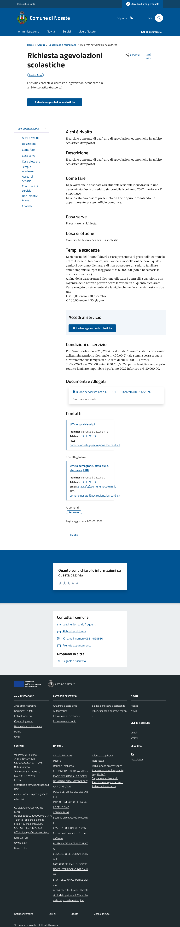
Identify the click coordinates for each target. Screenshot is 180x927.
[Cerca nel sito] (157, 18)
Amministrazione (28, 31)
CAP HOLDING (61, 812)
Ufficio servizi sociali (82, 424)
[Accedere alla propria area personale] (142, 4)
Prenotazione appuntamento (107, 782)
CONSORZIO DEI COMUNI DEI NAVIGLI (70, 856)
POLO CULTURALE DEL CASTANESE (70, 794)
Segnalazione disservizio (105, 778)
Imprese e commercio (64, 721)
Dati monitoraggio (23, 914)
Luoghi (134, 732)
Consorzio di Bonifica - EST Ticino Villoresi (70, 835)
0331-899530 (32, 771)
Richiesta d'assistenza (104, 786)
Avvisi (134, 711)
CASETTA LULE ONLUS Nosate (70, 828)
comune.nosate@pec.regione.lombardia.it (95, 445)
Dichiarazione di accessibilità (107, 766)
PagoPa (57, 761)
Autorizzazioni (60, 711)
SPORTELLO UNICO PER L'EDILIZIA (70, 882)
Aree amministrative (25, 706)
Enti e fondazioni (23, 716)
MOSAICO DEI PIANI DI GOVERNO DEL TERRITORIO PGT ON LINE (70, 869)
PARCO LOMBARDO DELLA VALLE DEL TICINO (70, 804)
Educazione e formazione (62, 45)
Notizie (134, 706)
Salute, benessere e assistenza (108, 706)
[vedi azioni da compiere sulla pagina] (146, 56)
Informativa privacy (102, 755)
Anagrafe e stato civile (65, 706)
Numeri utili (20, 848)
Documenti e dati (23, 711)
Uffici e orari (20, 843)
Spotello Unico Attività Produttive (70, 820)
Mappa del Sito (101, 914)
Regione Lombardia (26, 3)
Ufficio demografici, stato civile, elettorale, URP (89, 468)
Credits (74, 914)
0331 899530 (89, 436)
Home (30, 45)
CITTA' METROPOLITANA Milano (70, 771)
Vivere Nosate (87, 31)
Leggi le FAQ (98, 774)
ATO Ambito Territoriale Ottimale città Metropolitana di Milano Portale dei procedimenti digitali (70, 895)
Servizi (67, 31)
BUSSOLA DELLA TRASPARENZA (70, 846)
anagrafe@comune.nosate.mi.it (96, 486)
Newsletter (137, 759)
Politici (17, 731)
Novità (51, 31)
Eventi (134, 738)
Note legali (98, 761)
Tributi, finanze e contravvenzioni (109, 713)
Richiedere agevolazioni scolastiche (55, 102)
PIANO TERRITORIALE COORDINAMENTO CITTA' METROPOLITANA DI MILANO (70, 781)
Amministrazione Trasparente (107, 770)
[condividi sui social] (132, 54)
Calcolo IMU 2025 (62, 755)
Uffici (17, 737)
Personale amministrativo (28, 726)
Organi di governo (23, 721)
